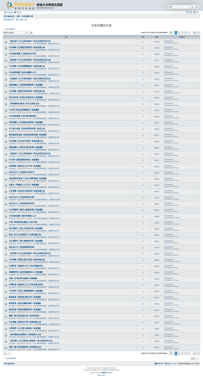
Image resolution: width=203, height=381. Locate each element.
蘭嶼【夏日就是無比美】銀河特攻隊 (24, 316)
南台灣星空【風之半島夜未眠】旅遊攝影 (26, 228)
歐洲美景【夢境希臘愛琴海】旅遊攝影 (25, 309)
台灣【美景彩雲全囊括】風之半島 (23, 222)
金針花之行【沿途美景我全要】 (22, 197)
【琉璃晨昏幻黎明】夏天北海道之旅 (24, 103)
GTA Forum (112, 368)
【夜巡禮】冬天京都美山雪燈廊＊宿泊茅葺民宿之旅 (30, 341)
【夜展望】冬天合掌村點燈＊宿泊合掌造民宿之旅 (29, 253)
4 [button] (185, 32)
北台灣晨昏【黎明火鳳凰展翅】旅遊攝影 (26, 210)
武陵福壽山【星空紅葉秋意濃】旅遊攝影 (26, 147)
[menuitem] (17, 12)
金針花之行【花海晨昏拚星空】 (22, 203)
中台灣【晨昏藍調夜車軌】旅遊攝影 (24, 160)
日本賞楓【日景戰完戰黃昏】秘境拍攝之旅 (27, 47)
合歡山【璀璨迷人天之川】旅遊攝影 (24, 185)
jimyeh (13, 43)
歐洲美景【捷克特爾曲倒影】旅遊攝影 (25, 303)
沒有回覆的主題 (8, 20)
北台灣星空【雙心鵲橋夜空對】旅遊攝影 (26, 241)
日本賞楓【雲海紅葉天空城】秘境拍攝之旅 (27, 259)
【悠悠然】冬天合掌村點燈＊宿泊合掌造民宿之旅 (29, 153)
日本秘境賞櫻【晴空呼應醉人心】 (23, 216)
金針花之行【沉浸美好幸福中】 (22, 172)
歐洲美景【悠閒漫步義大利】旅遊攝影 (25, 297)
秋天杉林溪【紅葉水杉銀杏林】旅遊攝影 (26, 97)
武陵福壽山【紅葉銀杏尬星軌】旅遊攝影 (26, 122)
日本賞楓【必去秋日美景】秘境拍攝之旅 (26, 141)
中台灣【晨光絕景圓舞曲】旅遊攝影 (24, 110)
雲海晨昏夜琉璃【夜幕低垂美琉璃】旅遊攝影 (28, 135)
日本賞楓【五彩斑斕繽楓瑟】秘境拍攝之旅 (27, 66)
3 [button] (182, 32)
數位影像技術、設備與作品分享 (48, 43)
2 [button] (179, 32)
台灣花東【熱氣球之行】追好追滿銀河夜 (26, 266)
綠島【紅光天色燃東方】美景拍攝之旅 (25, 235)
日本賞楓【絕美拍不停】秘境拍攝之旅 (25, 322)
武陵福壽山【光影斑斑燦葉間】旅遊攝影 (26, 85)
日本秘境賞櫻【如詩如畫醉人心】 (23, 72)
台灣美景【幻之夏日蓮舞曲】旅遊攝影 (25, 328)
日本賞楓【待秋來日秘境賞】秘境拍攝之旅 (27, 191)
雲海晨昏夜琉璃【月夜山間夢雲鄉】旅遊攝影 (28, 178)
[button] (171, 32)
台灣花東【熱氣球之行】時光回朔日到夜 (26, 284)
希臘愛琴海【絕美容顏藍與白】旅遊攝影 (26, 272)
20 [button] (195, 32)
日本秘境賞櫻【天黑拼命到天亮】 (23, 54)
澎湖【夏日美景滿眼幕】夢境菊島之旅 (25, 347)
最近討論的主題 (21, 20)
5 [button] (188, 32)
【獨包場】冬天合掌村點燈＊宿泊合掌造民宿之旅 (29, 41)
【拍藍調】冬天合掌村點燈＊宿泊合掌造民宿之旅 (29, 79)
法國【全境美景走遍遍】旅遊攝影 (23, 278)
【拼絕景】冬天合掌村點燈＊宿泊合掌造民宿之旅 (29, 60)
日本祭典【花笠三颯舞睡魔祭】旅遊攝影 (26, 291)
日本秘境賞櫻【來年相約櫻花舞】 (23, 116)
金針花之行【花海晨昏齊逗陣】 (22, 247)
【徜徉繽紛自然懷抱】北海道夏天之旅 (25, 334)
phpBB (94, 370)
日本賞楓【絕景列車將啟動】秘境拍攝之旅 (27, 91)
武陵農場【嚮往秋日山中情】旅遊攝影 (25, 166)
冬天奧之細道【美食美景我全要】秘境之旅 (27, 128)
